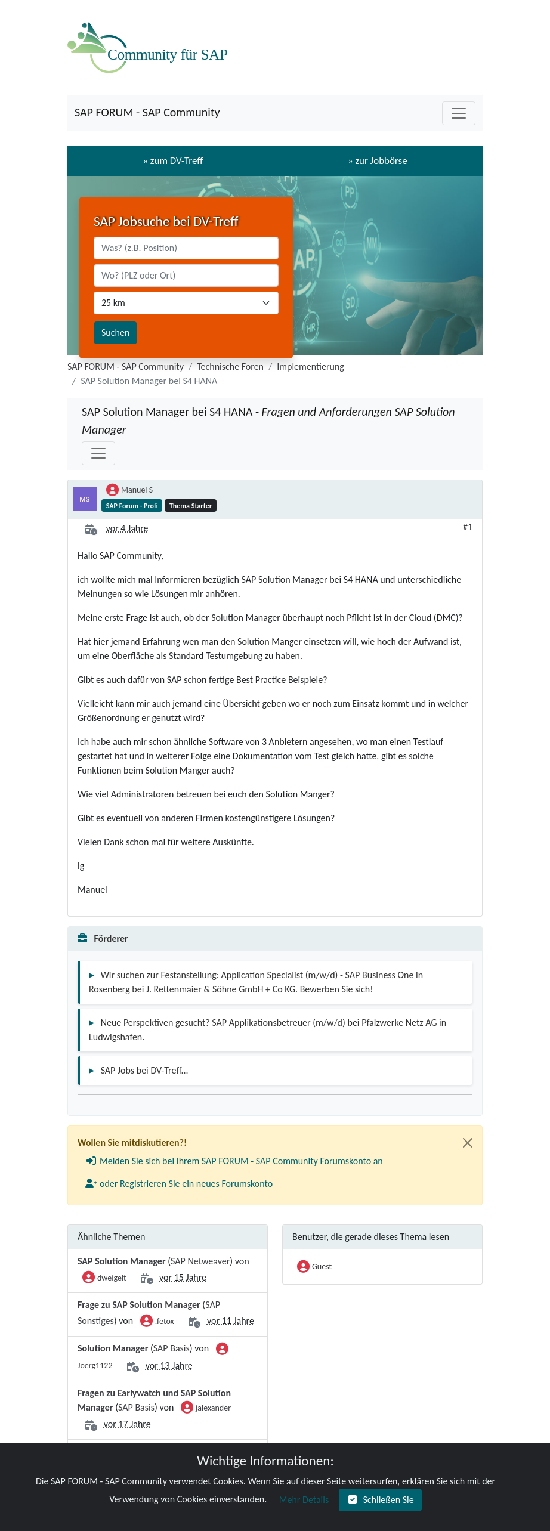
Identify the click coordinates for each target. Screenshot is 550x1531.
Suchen (115, 332)
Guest (314, 1267)
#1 (467, 527)
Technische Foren (230, 366)
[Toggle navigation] (458, 113)
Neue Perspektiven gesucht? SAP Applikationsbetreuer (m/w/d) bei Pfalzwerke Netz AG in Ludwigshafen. (267, 1030)
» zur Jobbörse (377, 160)
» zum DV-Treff (173, 160)
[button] (234, 1161)
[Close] (467, 1142)
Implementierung (310, 366)
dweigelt (104, 1279)
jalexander (206, 1409)
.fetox (157, 1322)
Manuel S (129, 491)
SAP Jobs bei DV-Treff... (145, 1070)
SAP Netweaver (200, 1261)
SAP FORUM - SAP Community (147, 112)
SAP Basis (171, 1348)
